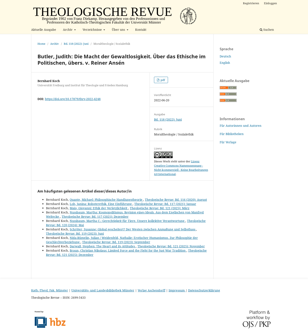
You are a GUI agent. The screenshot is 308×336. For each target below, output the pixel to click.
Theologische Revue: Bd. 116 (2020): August (176, 200)
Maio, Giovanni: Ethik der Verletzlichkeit (99, 208)
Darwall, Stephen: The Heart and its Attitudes (103, 246)
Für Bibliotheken (232, 134)
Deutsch (225, 56)
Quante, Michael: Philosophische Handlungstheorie (106, 200)
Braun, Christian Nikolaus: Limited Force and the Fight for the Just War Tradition (128, 250)
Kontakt (140, 30)
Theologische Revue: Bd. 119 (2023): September (116, 242)
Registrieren (251, 3)
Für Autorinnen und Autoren (240, 126)
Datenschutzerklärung (204, 290)
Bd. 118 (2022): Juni (76, 44)
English (225, 63)
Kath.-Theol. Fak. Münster (49, 290)
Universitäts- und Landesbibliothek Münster (102, 290)
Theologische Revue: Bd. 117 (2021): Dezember (95, 217)
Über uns (119, 30)
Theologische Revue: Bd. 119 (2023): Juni (75, 233)
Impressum (177, 290)
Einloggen (270, 3)
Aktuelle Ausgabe (43, 30)
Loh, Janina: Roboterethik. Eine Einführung (101, 204)
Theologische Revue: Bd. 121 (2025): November (171, 246)
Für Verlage (228, 142)
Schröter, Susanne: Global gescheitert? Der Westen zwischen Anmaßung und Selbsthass (133, 229)
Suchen (267, 30)
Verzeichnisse (93, 30)
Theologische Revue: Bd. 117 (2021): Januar (165, 204)
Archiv (68, 30)
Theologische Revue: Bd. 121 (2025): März (159, 208)
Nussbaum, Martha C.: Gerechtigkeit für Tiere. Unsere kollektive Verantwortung (127, 221)
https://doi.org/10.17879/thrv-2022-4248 (73, 99)
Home (41, 44)
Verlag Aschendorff (151, 290)
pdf (162, 80)
